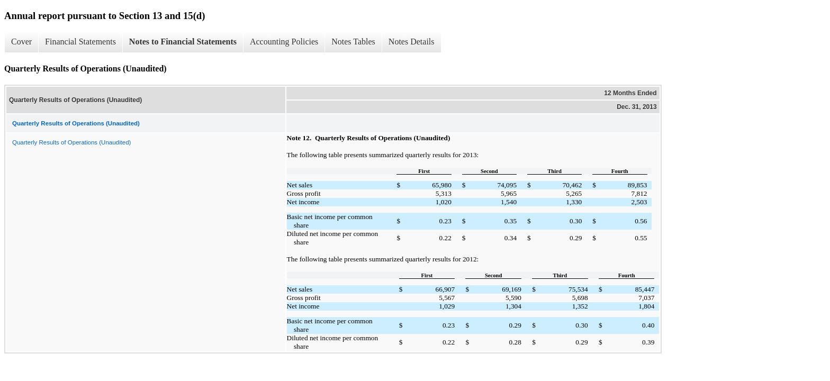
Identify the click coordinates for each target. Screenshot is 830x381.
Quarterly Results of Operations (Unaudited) (71, 142)
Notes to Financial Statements (183, 41)
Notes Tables (353, 41)
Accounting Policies (284, 41)
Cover (21, 41)
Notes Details (412, 41)
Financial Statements (80, 41)
